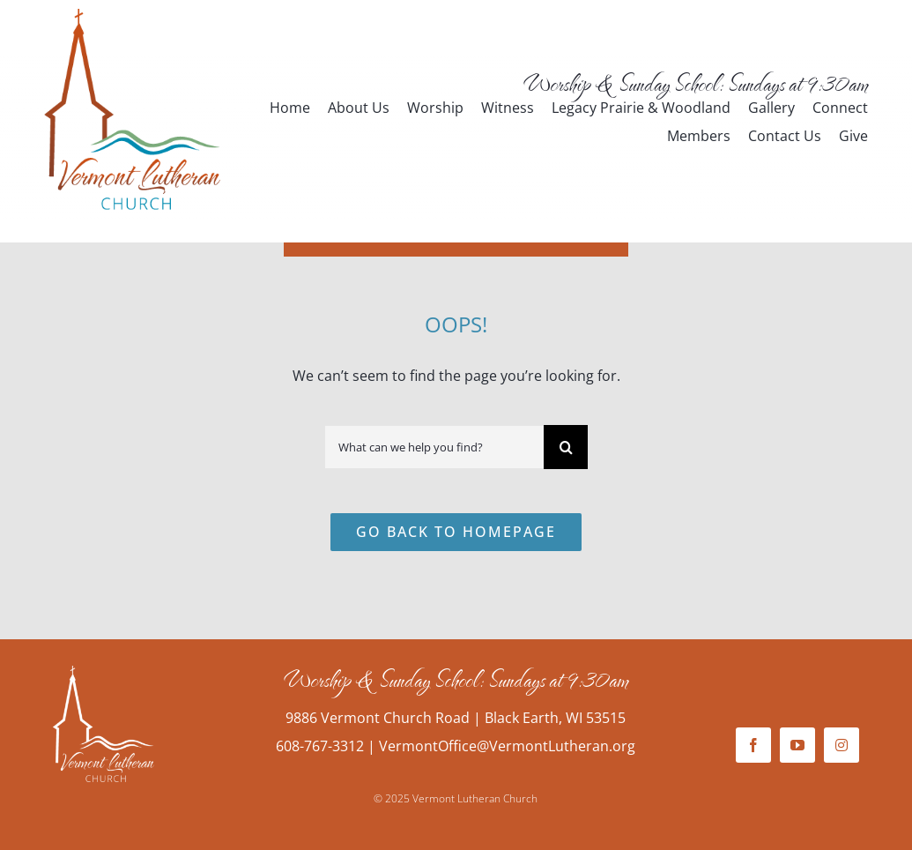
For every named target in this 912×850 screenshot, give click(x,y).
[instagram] (841, 745)
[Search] (566, 447)
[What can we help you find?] (434, 447)
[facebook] (753, 745)
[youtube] (797, 745)
